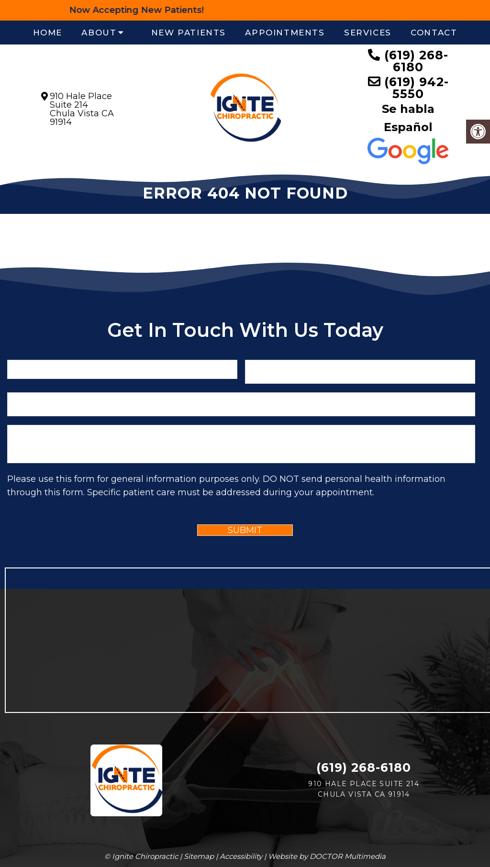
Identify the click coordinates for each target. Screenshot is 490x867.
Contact (434, 32)
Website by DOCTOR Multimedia (327, 856)
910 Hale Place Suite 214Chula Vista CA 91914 (82, 109)
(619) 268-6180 (416, 61)
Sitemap (199, 856)
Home (47, 32)
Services (367, 32)
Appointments (284, 32)
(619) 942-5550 (416, 88)
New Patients (188, 32)
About (98, 32)
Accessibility (241, 856)
